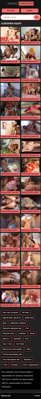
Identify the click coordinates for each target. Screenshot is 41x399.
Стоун (5, 365)
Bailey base (29, 318)
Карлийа (17, 339)
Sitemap (37, 396)
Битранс (14, 365)
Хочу (27, 339)
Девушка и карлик (18, 323)
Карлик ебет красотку (12, 318)
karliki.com (5, 396)
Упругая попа (8, 333)
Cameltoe (22, 333)
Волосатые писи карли (12, 349)
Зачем (32, 333)
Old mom (25, 313)
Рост (27, 328)
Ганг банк (20, 344)
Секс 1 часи (7, 344)
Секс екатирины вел (11, 360)
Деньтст (6, 339)
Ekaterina (27, 360)
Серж (28, 349)
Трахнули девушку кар (12, 328)
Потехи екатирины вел (12, 354)
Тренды (29, 11)
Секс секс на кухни (10, 313)
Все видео (10, 11)
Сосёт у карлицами (30, 365)
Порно (21, 4)
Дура (5, 323)
